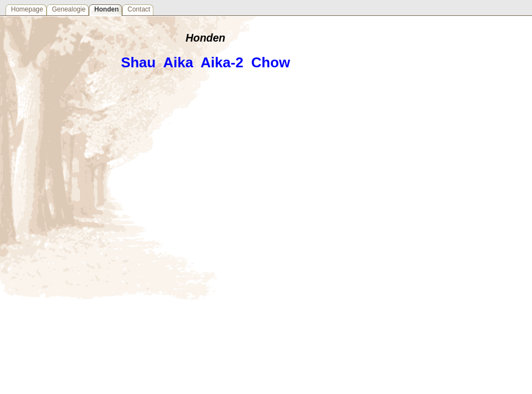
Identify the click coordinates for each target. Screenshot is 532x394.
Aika (178, 62)
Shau (138, 62)
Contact (139, 9)
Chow (270, 62)
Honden (106, 9)
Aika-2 (222, 62)
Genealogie (68, 9)
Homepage (27, 9)
